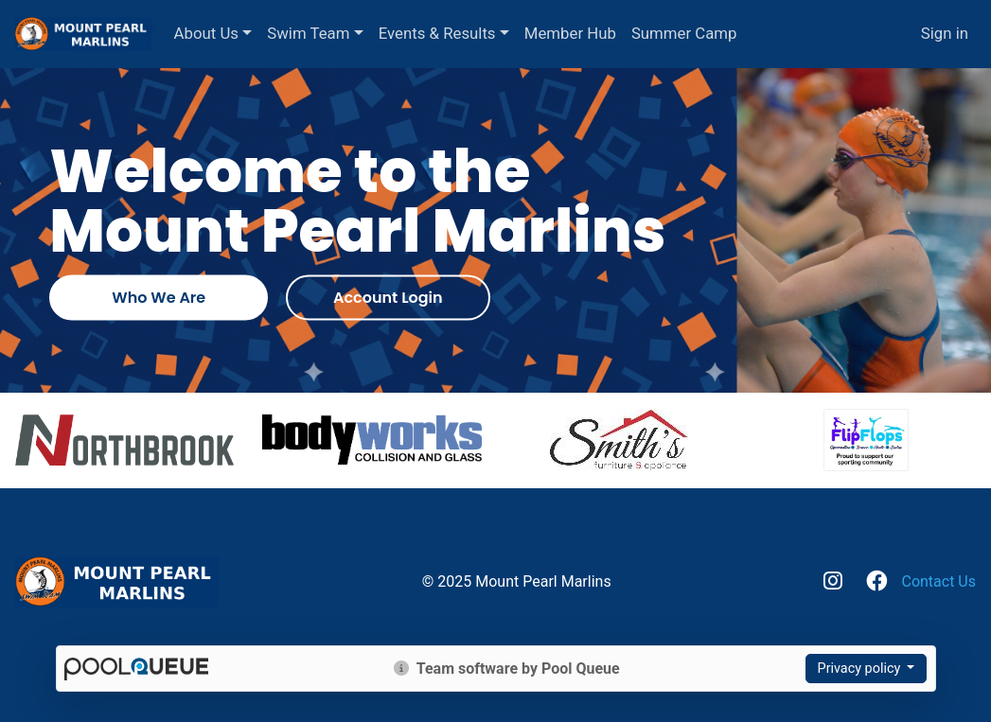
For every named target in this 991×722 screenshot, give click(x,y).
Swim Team (362, 33)
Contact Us (938, 581)
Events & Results (490, 33)
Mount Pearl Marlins (86, 26)
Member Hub (623, 33)
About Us (259, 33)
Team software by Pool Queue (507, 669)
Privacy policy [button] (861, 668)
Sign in (944, 33)
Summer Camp (737, 33)
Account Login (388, 297)
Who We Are (158, 297)
